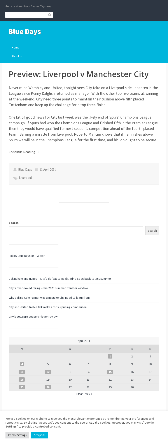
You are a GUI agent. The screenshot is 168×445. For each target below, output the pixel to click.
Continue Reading (24, 152)
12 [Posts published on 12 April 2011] (47, 372)
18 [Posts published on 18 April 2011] (21, 379)
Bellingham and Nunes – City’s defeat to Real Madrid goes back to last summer (60, 279)
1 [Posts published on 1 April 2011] (110, 356)
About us (17, 56)
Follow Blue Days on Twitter (27, 256)
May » (88, 394)
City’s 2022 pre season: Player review (33, 317)
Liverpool (25, 178)
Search (14, 223)
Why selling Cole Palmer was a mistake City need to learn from (49, 298)
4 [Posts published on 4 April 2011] (22, 364)
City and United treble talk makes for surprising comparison (48, 307)
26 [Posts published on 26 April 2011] (47, 387)
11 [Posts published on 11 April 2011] (21, 372)
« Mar (79, 394)
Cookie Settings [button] (17, 435)
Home (15, 47)
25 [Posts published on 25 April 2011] (21, 387)
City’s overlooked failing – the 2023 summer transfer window (48, 288)
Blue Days (25, 31)
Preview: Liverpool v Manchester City (79, 74)
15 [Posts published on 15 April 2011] (110, 372)
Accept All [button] (39, 435)
